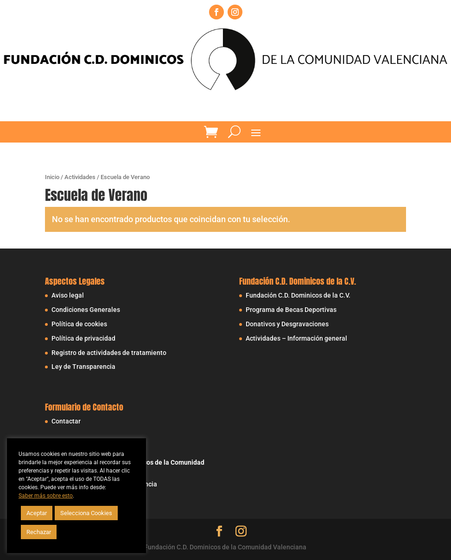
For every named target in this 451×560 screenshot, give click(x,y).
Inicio (52, 177)
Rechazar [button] (38, 532)
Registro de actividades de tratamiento (108, 352)
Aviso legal (67, 295)
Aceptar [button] (36, 513)
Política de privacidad (83, 338)
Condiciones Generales (85, 309)
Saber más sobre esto (46, 495)
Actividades (79, 177)
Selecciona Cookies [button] (86, 513)
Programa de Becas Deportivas (291, 309)
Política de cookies (79, 324)
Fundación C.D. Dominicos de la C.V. (298, 295)
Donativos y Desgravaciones (287, 324)
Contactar (66, 421)
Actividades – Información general (296, 338)
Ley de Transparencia (83, 366)
